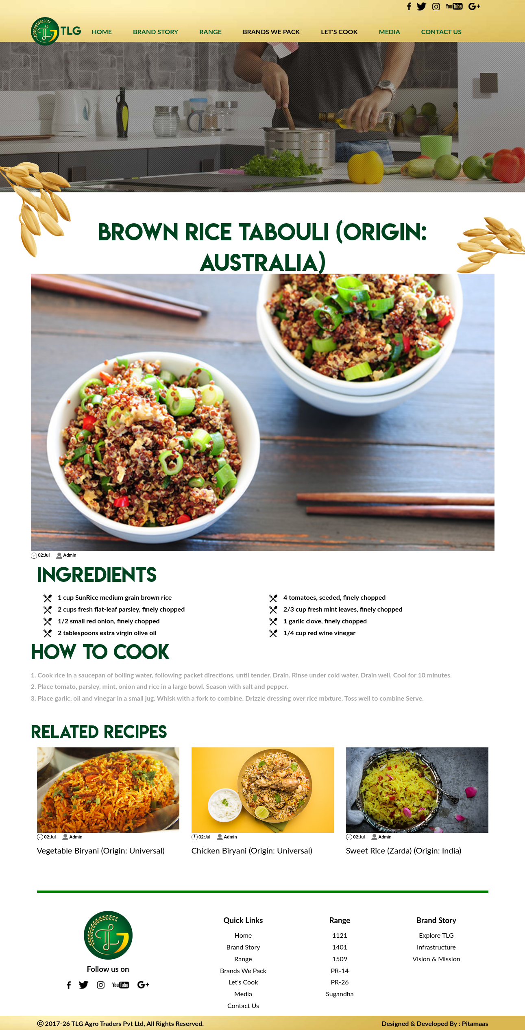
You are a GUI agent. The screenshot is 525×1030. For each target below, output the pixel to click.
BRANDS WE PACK (271, 31)
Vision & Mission (436, 958)
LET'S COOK (339, 31)
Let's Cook (243, 982)
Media (243, 993)
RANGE (210, 31)
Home (243, 935)
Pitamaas (475, 1023)
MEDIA (389, 31)
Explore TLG (436, 935)
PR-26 (340, 982)
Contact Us (243, 1005)
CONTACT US (441, 31)
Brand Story (243, 947)
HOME (101, 31)
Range (243, 958)
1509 (339, 958)
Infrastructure (436, 947)
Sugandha (339, 993)
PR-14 (340, 970)
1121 (339, 935)
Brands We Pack (243, 970)
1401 (339, 947)
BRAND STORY (155, 31)
